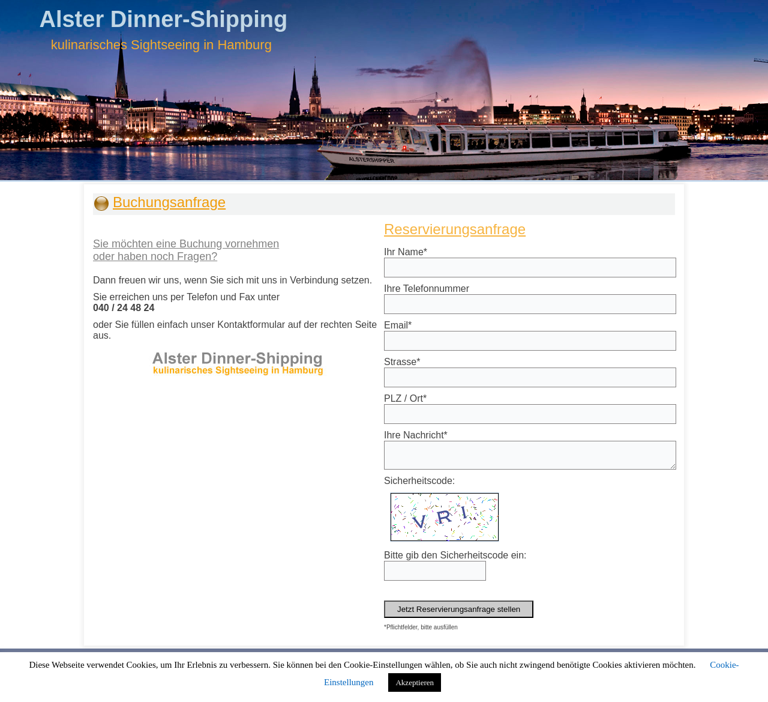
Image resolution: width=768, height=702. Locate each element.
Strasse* (402, 362)
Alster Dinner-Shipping (163, 19)
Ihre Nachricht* (416, 435)
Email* (398, 325)
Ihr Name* (405, 252)
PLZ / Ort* (405, 398)
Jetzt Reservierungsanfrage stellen (458, 609)
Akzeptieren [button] (414, 682)
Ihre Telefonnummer (426, 288)
